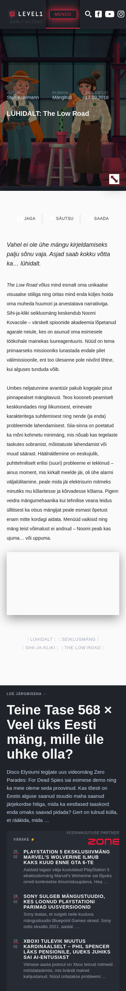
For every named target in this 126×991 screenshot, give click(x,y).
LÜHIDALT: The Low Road (48, 113)
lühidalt (41, 639)
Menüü (63, 14)
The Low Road (82, 647)
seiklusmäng (79, 639)
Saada (98, 218)
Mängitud (62, 97)
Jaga (26, 218)
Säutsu (61, 218)
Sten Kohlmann (23, 97)
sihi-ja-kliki (40, 647)
